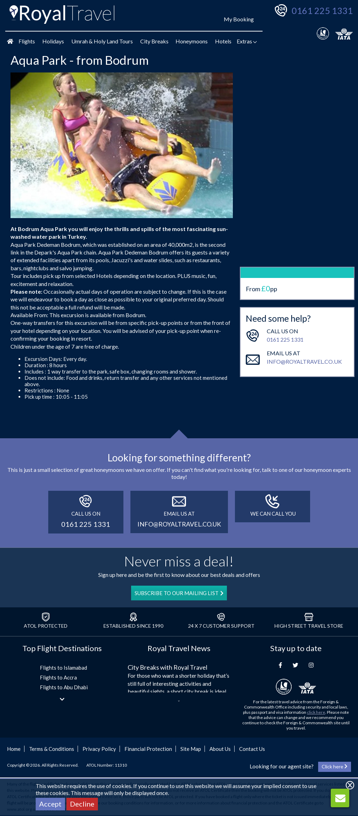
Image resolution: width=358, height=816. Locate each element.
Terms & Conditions (51, 749)
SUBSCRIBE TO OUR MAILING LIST (179, 593)
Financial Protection (148, 749)
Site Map (190, 749)
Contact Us (252, 749)
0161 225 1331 (322, 10)
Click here (335, 766)
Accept (50, 804)
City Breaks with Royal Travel (167, 667)
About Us (220, 749)
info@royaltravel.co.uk (304, 331)
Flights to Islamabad (63, 667)
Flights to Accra (58, 677)
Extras (247, 41)
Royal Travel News (179, 648)
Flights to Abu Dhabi (64, 687)
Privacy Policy (99, 749)
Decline (82, 804)
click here (316, 712)
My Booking (239, 19)
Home (14, 749)
